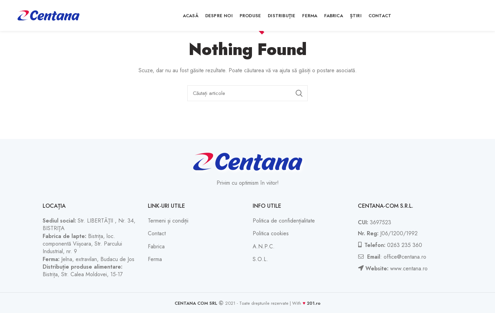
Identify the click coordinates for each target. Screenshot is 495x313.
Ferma (155, 259)
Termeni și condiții (168, 221)
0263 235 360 (404, 245)
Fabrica (156, 246)
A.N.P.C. (264, 246)
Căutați (299, 93)
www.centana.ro (409, 268)
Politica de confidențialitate (284, 221)
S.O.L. (260, 259)
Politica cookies (271, 233)
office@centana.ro (405, 257)
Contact (157, 233)
